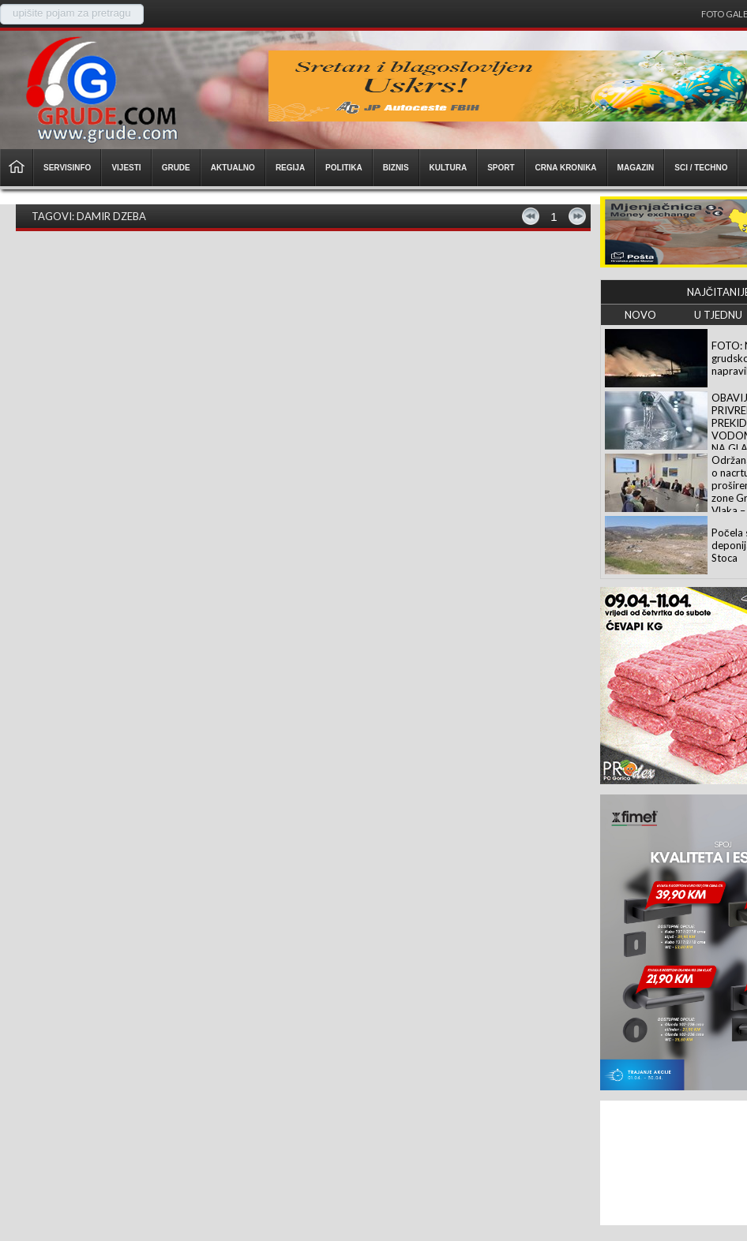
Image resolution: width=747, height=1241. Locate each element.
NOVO (640, 314)
